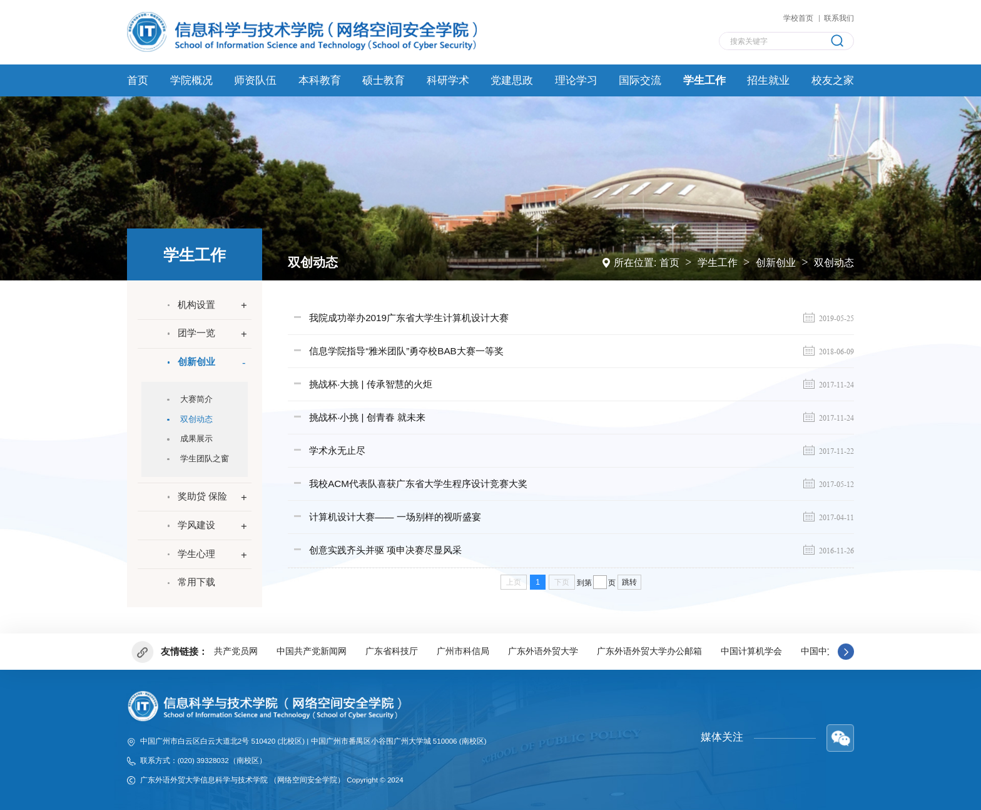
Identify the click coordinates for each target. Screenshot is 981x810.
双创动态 (834, 261)
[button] (846, 650)
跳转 (629, 578)
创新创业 (776, 261)
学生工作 (718, 261)
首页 (669, 261)
